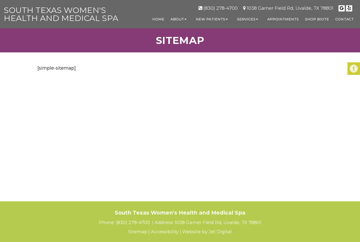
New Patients (210, 19)
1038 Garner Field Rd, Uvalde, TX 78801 (290, 8)
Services (246, 19)
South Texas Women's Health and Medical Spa (61, 14)
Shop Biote (317, 19)
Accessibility (164, 232)
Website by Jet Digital (207, 232)
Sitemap (137, 232)
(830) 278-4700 (221, 8)
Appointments (283, 19)
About (177, 19)
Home (158, 19)
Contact (344, 19)
